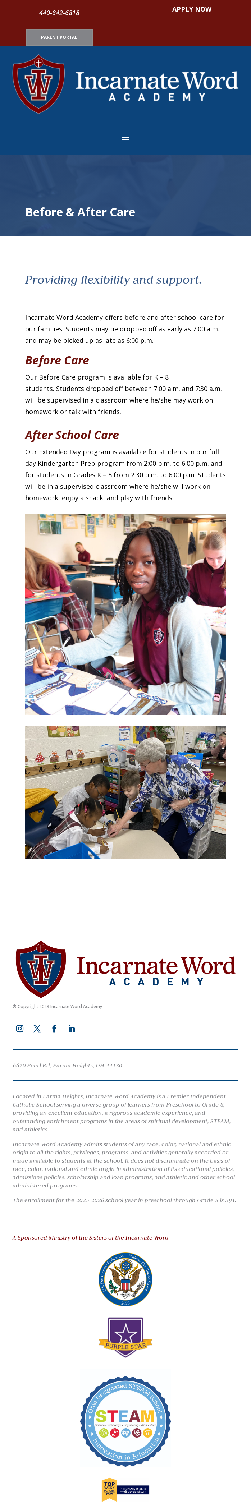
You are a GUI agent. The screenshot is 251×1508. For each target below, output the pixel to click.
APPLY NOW (191, 9)
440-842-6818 (59, 12)
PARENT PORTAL (59, 37)
